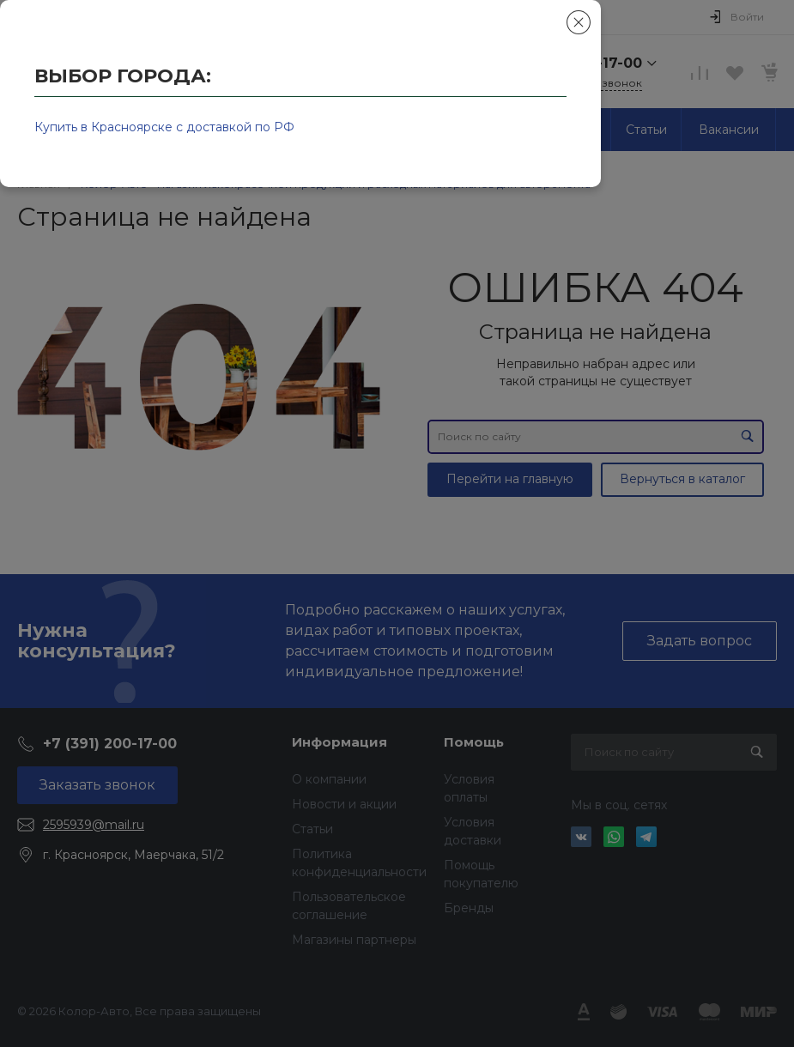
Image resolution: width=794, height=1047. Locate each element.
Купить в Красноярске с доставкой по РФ (164, 127)
